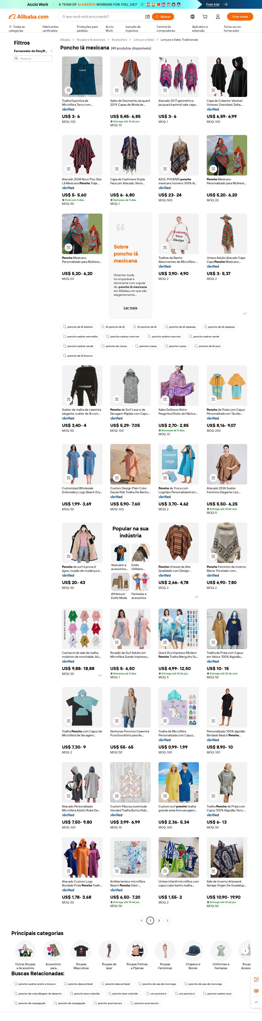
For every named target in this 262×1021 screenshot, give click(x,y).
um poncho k (156, 993)
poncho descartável (78, 984)
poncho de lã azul (207, 346)
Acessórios (119, 39)
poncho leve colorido (85, 993)
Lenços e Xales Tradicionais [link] (179, 39)
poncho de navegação (30, 1003)
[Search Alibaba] (101, 16)
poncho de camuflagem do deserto (38, 993)
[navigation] (33, 480)
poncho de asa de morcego (157, 984)
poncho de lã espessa (180, 327)
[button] (147, 16)
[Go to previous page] (141, 921)
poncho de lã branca (78, 356)
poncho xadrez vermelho (80, 336)
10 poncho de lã (113, 327)
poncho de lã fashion (78, 327)
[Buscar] (163, 16)
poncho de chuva (114, 346)
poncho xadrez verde (204, 336)
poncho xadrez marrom (122, 336)
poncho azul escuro (108, 1003)
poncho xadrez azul (217, 993)
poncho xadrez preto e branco (35, 984)
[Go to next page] (168, 921)
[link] (256, 979)
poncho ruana (146, 346)
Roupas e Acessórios (91, 39)
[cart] (206, 17)
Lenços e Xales (144, 39)
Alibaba (65, 39)
